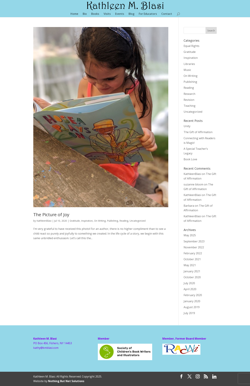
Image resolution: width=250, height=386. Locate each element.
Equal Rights (191, 46)
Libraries (189, 64)
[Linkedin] (214, 377)
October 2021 (192, 259)
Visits (107, 14)
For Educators (148, 14)
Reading (123, 220)
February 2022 (193, 253)
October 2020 (192, 277)
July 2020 (189, 283)
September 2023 (194, 241)
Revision (189, 100)
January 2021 (192, 271)
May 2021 (190, 265)
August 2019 (192, 307)
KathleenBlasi (44, 220)
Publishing (112, 220)
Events (119, 14)
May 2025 (190, 235)
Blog (131, 14)
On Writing (100, 220)
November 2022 (194, 247)
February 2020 (193, 295)
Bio (85, 14)
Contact (166, 14)
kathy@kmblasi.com (45, 348)
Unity (187, 126)
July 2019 (189, 313)
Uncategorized (138, 220)
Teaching (189, 106)
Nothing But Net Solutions (66, 381)
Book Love (190, 159)
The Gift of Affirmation (198, 132)
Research (189, 94)
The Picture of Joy (51, 214)
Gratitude (75, 220)
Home (74, 14)
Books (95, 14)
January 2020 (192, 301)
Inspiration (87, 220)
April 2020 (190, 289)
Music (187, 70)
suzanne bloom (193, 184)
